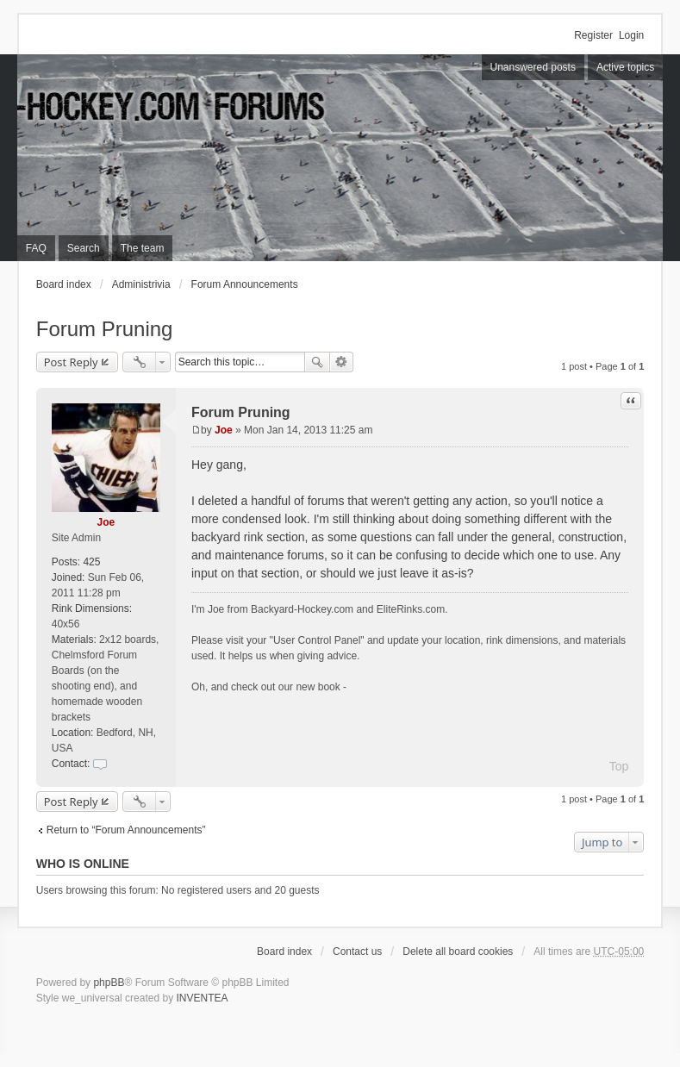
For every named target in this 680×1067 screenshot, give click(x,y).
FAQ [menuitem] (36, 248)
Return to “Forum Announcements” (126, 830)
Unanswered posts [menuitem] (533, 67)
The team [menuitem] (143, 248)
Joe (106, 522)
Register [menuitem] (593, 35)
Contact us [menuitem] (357, 951)
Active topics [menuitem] (625, 67)
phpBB (108, 983)
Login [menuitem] (631, 35)
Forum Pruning (104, 328)
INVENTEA (202, 998)
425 (91, 562)
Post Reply (71, 362)
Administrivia (141, 284)
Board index (63, 284)
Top (619, 766)
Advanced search (341, 362)
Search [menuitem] (83, 248)
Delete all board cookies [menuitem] (457, 951)
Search (317, 362)
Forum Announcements (244, 284)
